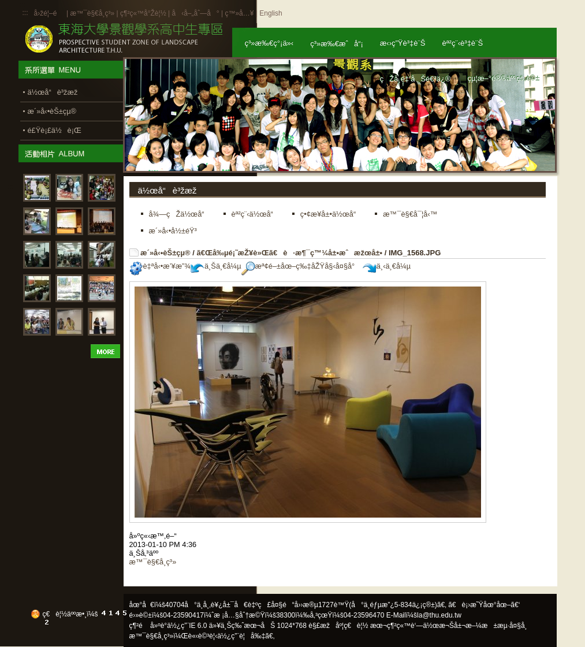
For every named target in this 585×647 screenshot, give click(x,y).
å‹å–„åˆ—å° (195, 13)
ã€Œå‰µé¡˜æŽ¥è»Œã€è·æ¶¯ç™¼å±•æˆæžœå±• (289, 252)
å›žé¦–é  (49, 13)
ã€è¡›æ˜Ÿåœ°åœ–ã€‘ (484, 605)
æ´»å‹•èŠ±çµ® (165, 252)
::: (25, 13)
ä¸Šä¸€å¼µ (216, 266)
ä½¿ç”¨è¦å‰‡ (241, 636)
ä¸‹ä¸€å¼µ (387, 266)
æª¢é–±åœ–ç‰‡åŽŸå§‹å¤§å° (301, 266)
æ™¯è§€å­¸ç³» (93, 13)
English (270, 13)
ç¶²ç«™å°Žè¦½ (143, 13)
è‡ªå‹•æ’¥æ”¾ (160, 266)
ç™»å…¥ (239, 13)
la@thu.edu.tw (439, 615)
